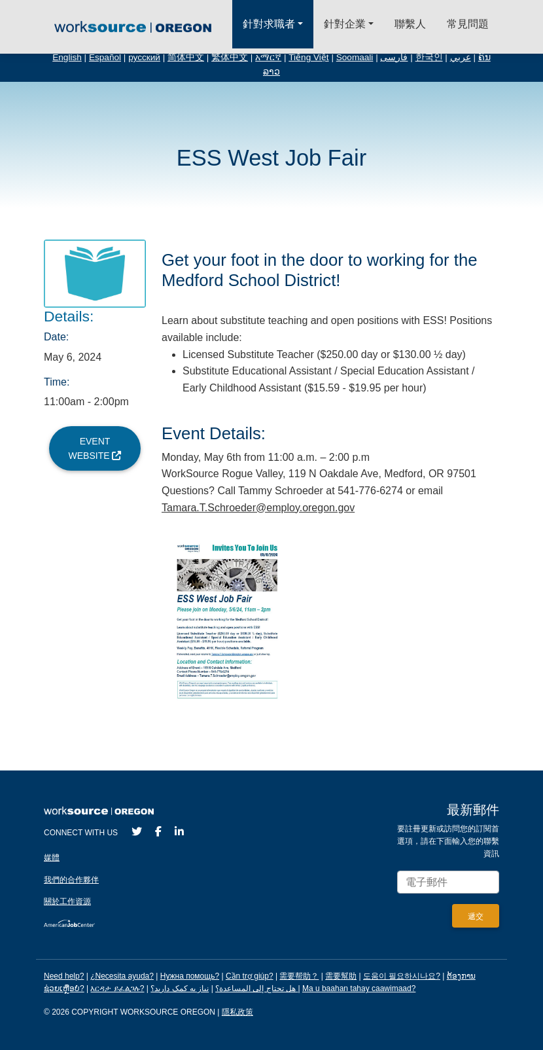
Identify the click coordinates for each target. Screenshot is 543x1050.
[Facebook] (158, 831)
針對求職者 (269, 23)
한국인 (429, 57)
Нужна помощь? (189, 976)
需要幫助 (341, 976)
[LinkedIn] (179, 831)
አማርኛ (268, 57)
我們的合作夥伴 (71, 879)
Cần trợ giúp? (249, 976)
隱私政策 (237, 1012)
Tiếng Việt (308, 57)
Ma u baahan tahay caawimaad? (358, 988)
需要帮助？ (299, 976)
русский (144, 57)
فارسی (394, 57)
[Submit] (475, 916)
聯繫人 (410, 23)
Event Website (95, 448)
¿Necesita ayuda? (122, 976)
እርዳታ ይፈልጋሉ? (117, 988)
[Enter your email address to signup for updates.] (448, 882)
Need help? (64, 976)
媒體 (52, 857)
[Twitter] (136, 831)
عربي (460, 57)
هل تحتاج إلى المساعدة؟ (255, 988)
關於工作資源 (67, 901)
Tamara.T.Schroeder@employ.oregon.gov (258, 507)
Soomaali (355, 57)
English (67, 57)
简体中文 (185, 57)
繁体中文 (229, 57)
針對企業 (345, 23)
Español (105, 57)
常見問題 (468, 23)
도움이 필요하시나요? (401, 976)
